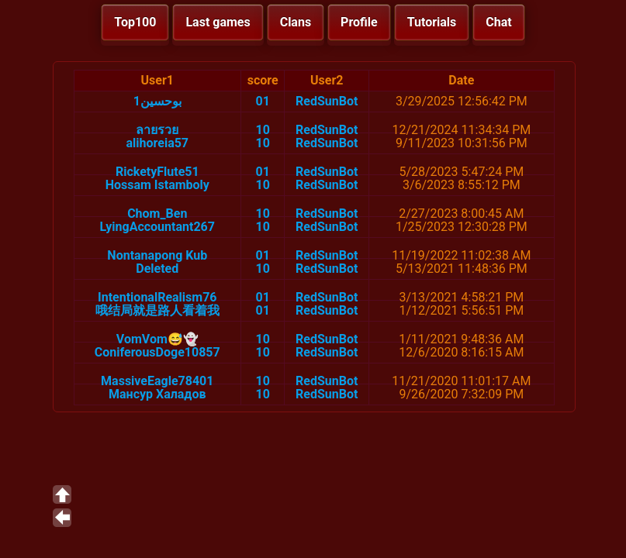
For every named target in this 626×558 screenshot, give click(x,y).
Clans (295, 22)
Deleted (157, 268)
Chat (498, 22)
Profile (359, 22)
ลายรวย (157, 129)
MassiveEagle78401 (157, 381)
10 (262, 129)
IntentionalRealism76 (157, 297)
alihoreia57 (157, 143)
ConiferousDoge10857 (157, 352)
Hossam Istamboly (157, 184)
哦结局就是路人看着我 (157, 310)
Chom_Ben (157, 213)
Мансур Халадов (157, 394)
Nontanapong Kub (157, 255)
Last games (217, 22)
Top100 (135, 22)
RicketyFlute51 (157, 171)
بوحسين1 (157, 101)
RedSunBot (327, 101)
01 (262, 101)
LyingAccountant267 (157, 226)
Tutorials (432, 22)
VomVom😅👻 (157, 339)
